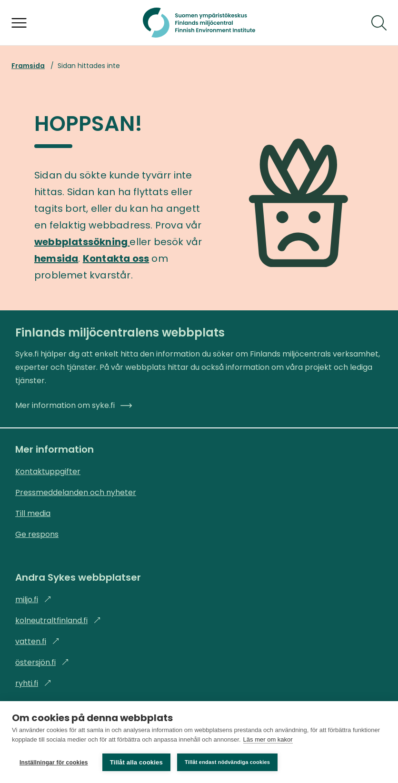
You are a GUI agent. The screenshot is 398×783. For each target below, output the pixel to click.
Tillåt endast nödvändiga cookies (227, 762)
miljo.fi (33, 599)
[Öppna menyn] (19, 22)
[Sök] (379, 22)
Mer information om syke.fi (73, 405)
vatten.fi (37, 641)
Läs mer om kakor (268, 739)
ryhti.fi (33, 683)
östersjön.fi (42, 662)
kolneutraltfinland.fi (58, 620)
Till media (32, 513)
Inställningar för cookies (54, 762)
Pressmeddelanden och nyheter (75, 492)
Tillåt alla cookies (136, 762)
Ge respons (37, 534)
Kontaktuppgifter (47, 471)
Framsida (28, 65)
